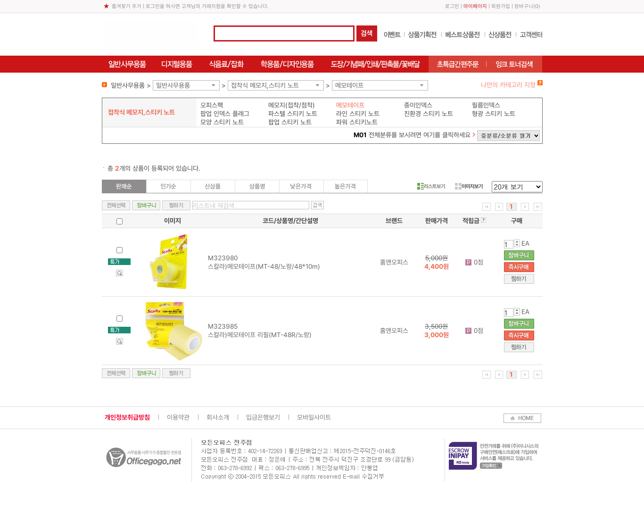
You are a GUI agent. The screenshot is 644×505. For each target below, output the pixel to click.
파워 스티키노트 (357, 122)
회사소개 (217, 417)
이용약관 (178, 417)
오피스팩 (211, 105)
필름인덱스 (486, 105)
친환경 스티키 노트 (428, 113)
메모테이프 (349, 85)
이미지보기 (469, 186)
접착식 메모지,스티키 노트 (265, 85)
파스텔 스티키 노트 (292, 113)
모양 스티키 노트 (222, 122)
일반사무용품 (173, 85)
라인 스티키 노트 (358, 113)
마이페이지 (475, 6)
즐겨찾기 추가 (126, 6)
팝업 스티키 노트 (290, 122)
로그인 (452, 6)
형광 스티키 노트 (493, 113)
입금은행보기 (263, 417)
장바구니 (523, 6)
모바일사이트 (314, 417)
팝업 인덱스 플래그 (224, 113)
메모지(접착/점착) (291, 105)
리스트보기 (431, 186)
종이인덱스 (418, 105)
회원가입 (500, 6)
